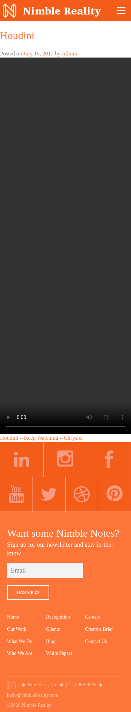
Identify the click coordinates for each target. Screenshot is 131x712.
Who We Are (19, 653)
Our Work (17, 629)
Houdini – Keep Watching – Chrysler (41, 438)
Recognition (58, 617)
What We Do (19, 641)
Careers (92, 617)
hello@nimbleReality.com (32, 695)
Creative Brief (99, 629)
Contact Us (96, 641)
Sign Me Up (28, 592)
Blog (51, 641)
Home (13, 617)
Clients (53, 629)
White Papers (59, 653)
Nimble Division (52, 10)
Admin (69, 53)
